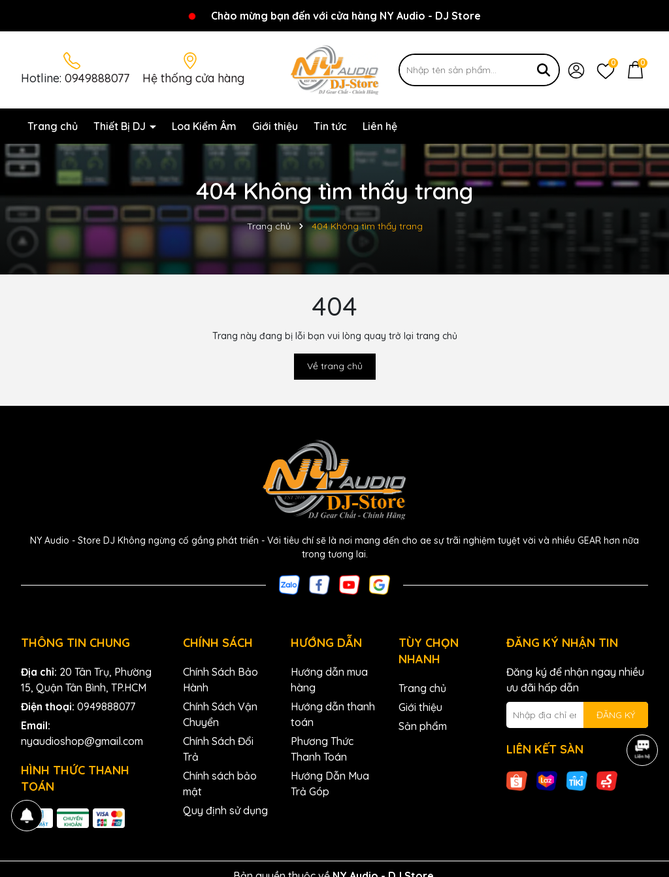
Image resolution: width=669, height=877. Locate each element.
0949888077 (97, 78)
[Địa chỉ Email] (577, 715)
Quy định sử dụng (225, 810)
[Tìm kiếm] (543, 70)
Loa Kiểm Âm (204, 126)
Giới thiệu (275, 126)
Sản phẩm (423, 726)
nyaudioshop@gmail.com (82, 741)
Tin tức (330, 126)
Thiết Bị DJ (120, 126)
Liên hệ (380, 126)
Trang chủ (52, 126)
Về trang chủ (335, 366)
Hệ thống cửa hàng (193, 78)
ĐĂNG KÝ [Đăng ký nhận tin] (615, 715)
